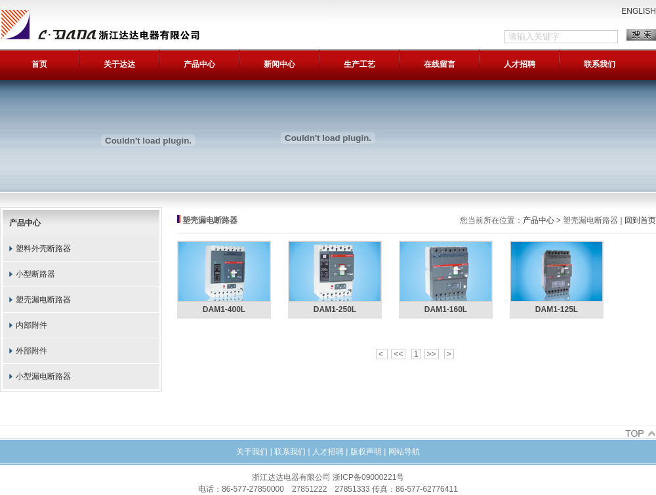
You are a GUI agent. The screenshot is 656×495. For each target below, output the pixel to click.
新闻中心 (279, 64)
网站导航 (404, 451)
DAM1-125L (556, 309)
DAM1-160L (445, 309)
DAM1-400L (224, 309)
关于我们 (252, 451)
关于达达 (119, 64)
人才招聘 (519, 64)
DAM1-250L (335, 309)
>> (431, 354)
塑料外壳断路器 (43, 248)
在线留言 (439, 64)
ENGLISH (638, 11)
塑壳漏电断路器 (43, 299)
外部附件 (31, 350)
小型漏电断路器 (43, 376)
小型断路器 (35, 274)
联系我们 (599, 64)
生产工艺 (359, 64)
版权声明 (366, 451)
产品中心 (199, 64)
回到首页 (640, 220)
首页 (39, 64)
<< (398, 354)
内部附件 (31, 325)
